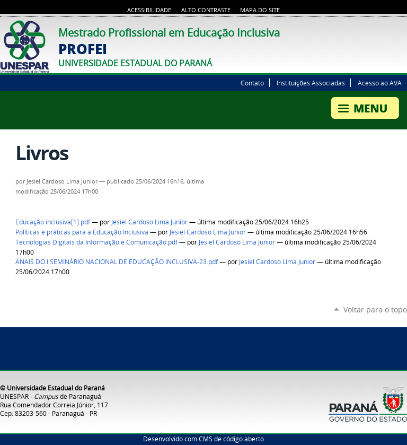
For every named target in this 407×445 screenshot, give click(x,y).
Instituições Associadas (311, 82)
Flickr (401, 29)
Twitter (362, 29)
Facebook (388, 29)
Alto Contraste (206, 10)
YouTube (375, 29)
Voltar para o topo (375, 309)
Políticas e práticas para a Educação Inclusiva (81, 232)
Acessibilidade (149, 10)
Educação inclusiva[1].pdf (52, 221)
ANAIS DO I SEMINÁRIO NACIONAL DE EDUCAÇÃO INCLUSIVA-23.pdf (116, 261)
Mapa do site (260, 10)
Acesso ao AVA (380, 82)
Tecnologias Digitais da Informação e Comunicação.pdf (96, 242)
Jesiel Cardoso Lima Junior (149, 221)
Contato (252, 82)
